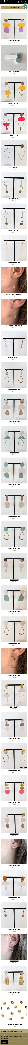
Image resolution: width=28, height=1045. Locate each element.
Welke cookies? (13, 1042)
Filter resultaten (14, 7)
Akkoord (4, 1042)
